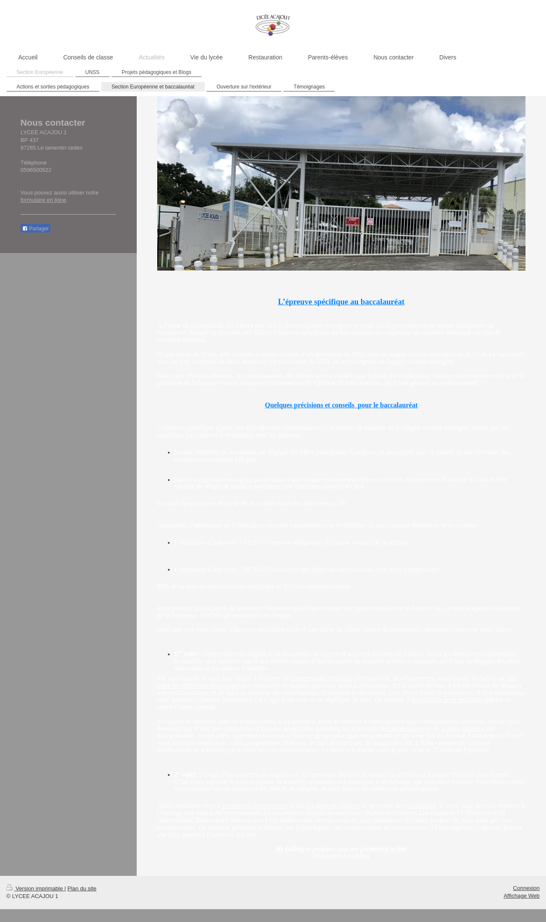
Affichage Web (522, 896)
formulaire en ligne (43, 200)
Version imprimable (35, 888)
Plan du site (82, 888)
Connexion (526, 888)
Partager (35, 229)
